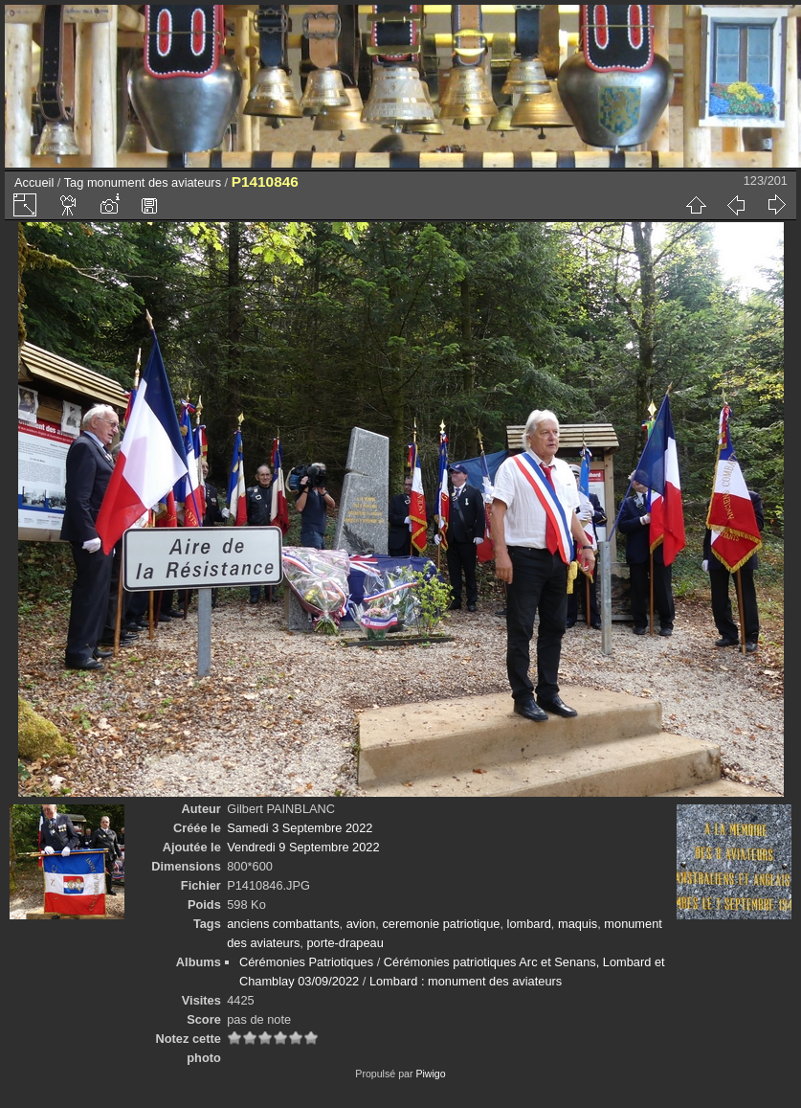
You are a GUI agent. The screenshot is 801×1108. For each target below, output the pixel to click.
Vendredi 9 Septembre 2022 (303, 847)
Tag (74, 182)
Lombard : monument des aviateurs (465, 981)
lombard (529, 923)
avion (361, 923)
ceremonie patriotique (441, 923)
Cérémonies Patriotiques (306, 962)
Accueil (34, 182)
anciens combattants (283, 923)
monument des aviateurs (154, 182)
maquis (577, 923)
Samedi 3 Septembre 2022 (299, 828)
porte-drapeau (344, 943)
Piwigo (430, 1073)
